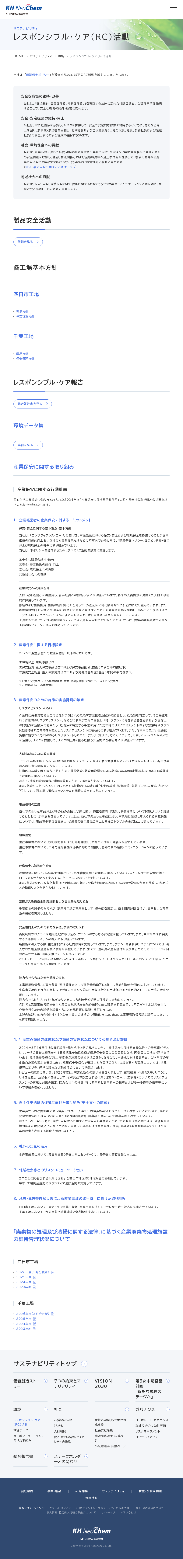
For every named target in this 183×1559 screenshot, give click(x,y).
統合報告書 (30, 1456)
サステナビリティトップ (50, 1364)
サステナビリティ (41, 56)
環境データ (20, 1430)
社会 (91, 1409)
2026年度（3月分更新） (35, 1272)
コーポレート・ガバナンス (151, 1420)
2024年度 (26, 1282)
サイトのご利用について (150, 1508)
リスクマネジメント (147, 1431)
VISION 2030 (112, 1383)
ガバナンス (152, 1409)
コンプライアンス (146, 1437)
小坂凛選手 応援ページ (110, 1446)
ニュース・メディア (60, 1508)
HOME (18, 56)
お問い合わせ (128, 1512)
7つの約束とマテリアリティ (71, 1383)
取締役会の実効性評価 (150, 1425)
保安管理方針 (25, 316)
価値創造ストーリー (30, 1383)
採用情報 (91, 1498)
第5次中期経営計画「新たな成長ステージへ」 (152, 1389)
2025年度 (26, 1277)
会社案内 (27, 1491)
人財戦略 (60, 1431)
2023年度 (26, 1287)
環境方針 (22, 311)
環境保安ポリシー (38, 74)
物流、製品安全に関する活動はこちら (50, 167)
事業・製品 (55, 1491)
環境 (61, 56)
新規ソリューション (30, 1508)
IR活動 (59, 1425)
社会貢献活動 (104, 1430)
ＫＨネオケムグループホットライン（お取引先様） (103, 1508)
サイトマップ (108, 1512)
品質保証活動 (63, 1420)
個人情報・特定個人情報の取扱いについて (71, 1512)
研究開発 (82, 1491)
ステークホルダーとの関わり (71, 1459)
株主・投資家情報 (150, 1491)
